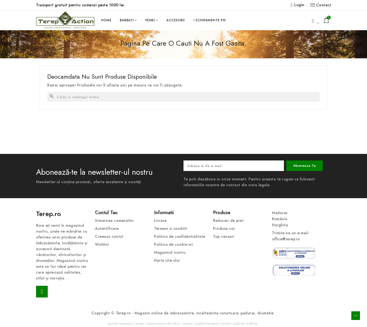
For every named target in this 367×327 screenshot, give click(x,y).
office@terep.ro (286, 239)
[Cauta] (183, 97)
